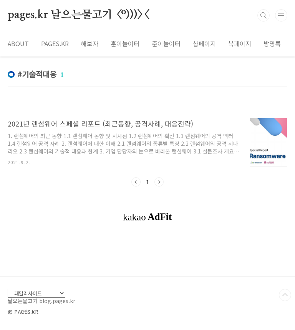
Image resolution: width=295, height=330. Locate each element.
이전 (136, 182)
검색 (263, 15)
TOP (285, 295)
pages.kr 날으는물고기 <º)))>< (78, 15)
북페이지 (239, 43)
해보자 (89, 43)
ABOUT (18, 43)
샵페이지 (204, 43)
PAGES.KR (55, 43)
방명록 (272, 43)
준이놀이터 (166, 43)
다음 (159, 182)
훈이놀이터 (125, 43)
